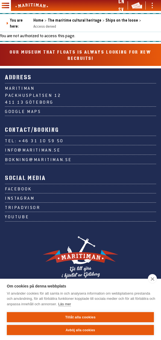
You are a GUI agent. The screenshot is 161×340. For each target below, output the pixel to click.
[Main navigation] (5, 5)
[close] (152, 278)
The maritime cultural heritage (74, 20)
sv (121, 9)
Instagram (19, 198)
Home (38, 20)
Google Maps (23, 111)
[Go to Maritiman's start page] (31, 5)
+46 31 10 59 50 (41, 140)
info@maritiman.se (32, 150)
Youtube (17, 216)
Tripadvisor (22, 207)
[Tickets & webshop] (136, 5)
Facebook (18, 188)
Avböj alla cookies (80, 330)
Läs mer (64, 304)
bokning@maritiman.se (38, 159)
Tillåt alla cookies (80, 317)
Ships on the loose (122, 20)
